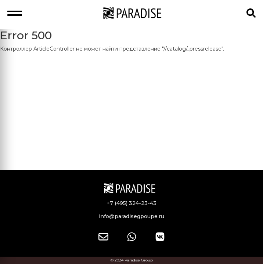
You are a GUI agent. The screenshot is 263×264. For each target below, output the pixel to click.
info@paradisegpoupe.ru (131, 216)
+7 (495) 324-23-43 (131, 203)
